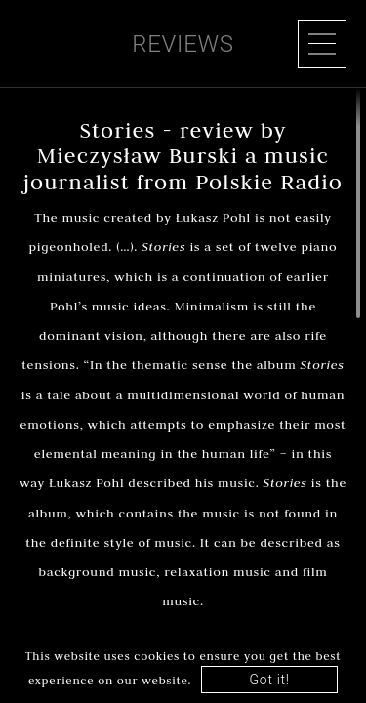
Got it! (270, 679)
